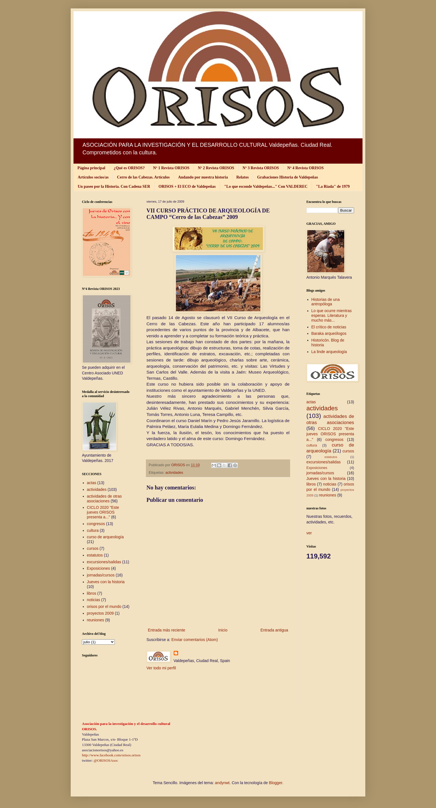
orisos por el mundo (104, 606)
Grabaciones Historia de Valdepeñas (287, 177)
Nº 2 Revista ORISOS (216, 168)
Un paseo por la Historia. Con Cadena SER (114, 186)
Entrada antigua (274, 630)
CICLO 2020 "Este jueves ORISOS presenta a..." (103, 512)
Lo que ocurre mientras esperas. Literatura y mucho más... (331, 315)
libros (91, 593)
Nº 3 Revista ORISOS (261, 168)
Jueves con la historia (106, 582)
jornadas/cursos (101, 575)
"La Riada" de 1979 (333, 186)
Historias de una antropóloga (325, 301)
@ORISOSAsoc (106, 760)
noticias (93, 600)
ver (309, 533)
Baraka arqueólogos (328, 333)
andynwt (222, 782)
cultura (93, 530)
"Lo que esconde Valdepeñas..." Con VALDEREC (266, 186)
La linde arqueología (329, 351)
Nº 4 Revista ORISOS (305, 168)
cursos (92, 548)
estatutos (95, 555)
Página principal (91, 168)
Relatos (242, 177)
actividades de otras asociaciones (104, 498)
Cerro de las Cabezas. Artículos (143, 177)
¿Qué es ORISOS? (129, 168)
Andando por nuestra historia (203, 177)
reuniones (95, 620)
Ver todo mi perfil (161, 668)
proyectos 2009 (100, 613)
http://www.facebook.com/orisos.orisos (111, 755)
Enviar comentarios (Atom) (194, 639)
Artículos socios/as (93, 177)
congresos (96, 523)
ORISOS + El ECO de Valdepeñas (187, 186)
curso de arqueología (105, 537)
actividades (174, 473)
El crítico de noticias (328, 327)
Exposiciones (98, 568)
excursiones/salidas (104, 562)
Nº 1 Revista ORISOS (171, 168)
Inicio (223, 630)
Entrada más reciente (166, 630)
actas (91, 482)
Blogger (275, 782)
